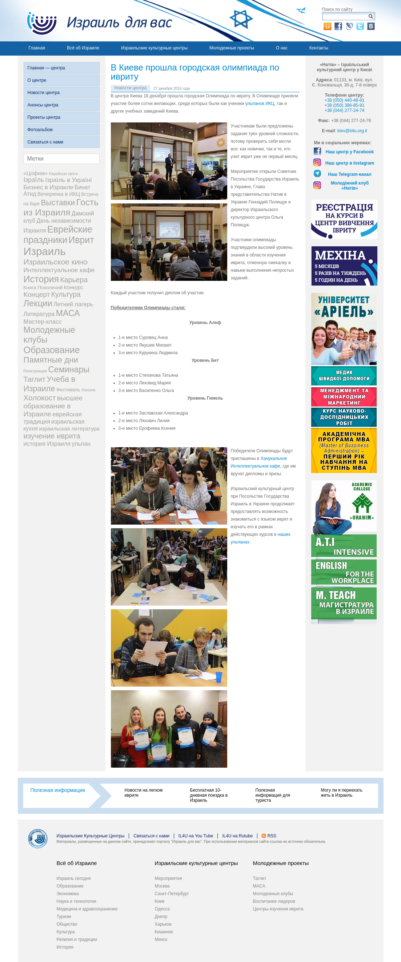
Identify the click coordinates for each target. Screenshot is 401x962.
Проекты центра (44, 117)
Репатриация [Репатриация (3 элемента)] (35, 371)
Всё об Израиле (83, 47)
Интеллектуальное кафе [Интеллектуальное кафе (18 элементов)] (59, 270)
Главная (37, 47)
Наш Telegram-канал (349, 174)
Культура (66, 931)
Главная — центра (46, 67)
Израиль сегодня (74, 878)
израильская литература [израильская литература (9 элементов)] (69, 429)
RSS (271, 835)
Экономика (68, 893)
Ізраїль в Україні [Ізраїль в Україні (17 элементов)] (68, 180)
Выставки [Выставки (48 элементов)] (58, 202)
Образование (70, 886)
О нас (282, 47)
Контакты (318, 47)
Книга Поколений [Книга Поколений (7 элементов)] (43, 287)
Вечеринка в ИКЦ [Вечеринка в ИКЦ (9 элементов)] (58, 194)
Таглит (259, 878)
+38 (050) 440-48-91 (345, 100)
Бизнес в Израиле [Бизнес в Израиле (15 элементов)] (49, 187)
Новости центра (44, 92)
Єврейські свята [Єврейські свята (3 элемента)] (63, 173)
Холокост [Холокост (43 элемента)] (40, 397)
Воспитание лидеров (274, 901)
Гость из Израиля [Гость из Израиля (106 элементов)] (61, 207)
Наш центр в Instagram (349, 163)
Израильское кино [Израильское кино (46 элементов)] (56, 262)
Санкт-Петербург (172, 893)
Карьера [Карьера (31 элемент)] (74, 280)
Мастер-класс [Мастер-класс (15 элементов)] (43, 321)
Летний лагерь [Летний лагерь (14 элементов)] (73, 304)
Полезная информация (58, 790)
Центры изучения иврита (278, 909)
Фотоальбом (40, 129)
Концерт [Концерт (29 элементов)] (37, 294)
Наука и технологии (76, 901)
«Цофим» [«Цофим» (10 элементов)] (36, 173)
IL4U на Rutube (237, 835)
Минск (161, 939)
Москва (162, 886)
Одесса (162, 909)
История (65, 947)
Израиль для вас (95, 20)
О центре (37, 80)
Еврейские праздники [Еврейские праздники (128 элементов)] (58, 234)
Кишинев (164, 931)
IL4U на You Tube (196, 835)
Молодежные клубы (273, 893)
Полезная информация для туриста (273, 795)
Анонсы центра (43, 105)
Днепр (161, 916)
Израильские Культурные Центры (91, 835)
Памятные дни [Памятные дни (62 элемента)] (51, 359)
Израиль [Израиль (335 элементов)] (45, 251)
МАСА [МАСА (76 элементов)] (68, 313)
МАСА (259, 886)
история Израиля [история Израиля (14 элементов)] (47, 443)
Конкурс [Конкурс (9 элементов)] (73, 287)
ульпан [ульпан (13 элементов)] (81, 444)
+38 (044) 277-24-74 (345, 110)
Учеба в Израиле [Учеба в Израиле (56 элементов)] (50, 384)
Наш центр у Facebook (350, 151)
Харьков (163, 924)
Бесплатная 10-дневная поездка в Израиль (209, 795)
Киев (160, 901)
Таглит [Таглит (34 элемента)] (35, 379)
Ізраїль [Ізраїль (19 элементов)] (34, 179)
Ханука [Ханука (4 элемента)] (88, 389)
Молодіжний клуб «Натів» (350, 186)
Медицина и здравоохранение (87, 909)
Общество (67, 924)
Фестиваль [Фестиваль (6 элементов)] (68, 389)
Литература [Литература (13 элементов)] (39, 314)
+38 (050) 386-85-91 (345, 105)
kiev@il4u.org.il (352, 130)
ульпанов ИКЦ (259, 103)
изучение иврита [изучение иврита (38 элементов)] (52, 436)
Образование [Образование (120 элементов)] (52, 350)
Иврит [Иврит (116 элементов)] (81, 240)
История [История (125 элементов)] (41, 279)
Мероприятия (168, 878)
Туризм (64, 916)
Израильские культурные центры (154, 47)
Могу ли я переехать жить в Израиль (341, 793)
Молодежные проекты (231, 47)
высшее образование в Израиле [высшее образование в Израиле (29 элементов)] (53, 406)
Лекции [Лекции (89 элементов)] (38, 303)
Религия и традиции (77, 939)
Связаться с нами (45, 142)
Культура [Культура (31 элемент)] (66, 294)
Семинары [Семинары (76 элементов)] (68, 369)
